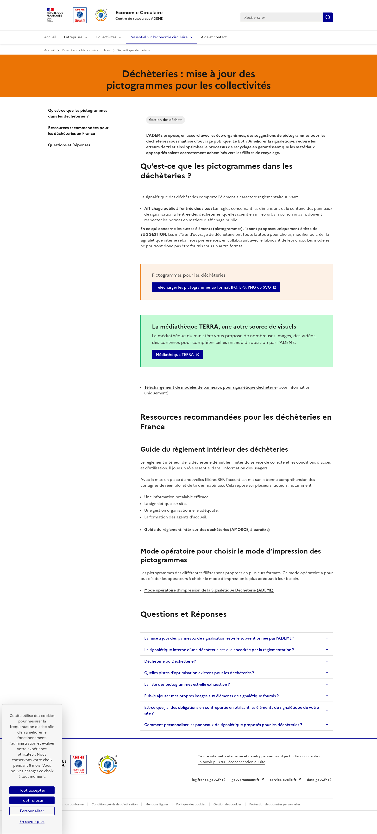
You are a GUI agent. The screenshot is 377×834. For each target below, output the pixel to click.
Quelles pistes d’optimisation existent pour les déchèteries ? (199, 673)
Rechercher (328, 17)
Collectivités (106, 37)
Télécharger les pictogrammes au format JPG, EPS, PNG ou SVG (213, 287)
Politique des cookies (191, 804)
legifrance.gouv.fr (206, 779)
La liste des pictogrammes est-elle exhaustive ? (187, 684)
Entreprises (73, 37)
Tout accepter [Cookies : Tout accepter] (32, 790)
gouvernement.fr (245, 779)
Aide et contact (214, 37)
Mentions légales (156, 804)
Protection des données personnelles (274, 804)
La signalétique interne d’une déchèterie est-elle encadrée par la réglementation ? (219, 650)
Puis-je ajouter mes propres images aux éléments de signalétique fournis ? (211, 696)
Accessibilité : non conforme (64, 804)
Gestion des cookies (227, 804)
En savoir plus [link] (31, 821)
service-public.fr (283, 779)
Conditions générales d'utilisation (115, 804)
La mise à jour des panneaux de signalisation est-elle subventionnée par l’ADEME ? (219, 638)
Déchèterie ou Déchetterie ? (170, 661)
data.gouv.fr (317, 779)
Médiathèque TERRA (175, 354)
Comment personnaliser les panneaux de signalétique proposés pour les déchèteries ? (223, 725)
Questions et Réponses (69, 145)
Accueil (50, 37)
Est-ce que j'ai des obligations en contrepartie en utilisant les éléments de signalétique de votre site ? (231, 710)
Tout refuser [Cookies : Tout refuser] (32, 800)
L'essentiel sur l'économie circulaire (159, 37)
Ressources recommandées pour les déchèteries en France (78, 130)
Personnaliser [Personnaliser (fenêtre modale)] (32, 811)
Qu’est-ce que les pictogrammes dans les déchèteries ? (77, 113)
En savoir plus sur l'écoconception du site (231, 762)
